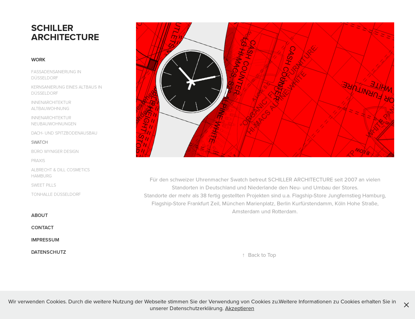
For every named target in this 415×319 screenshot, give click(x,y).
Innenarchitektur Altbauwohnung (51, 105)
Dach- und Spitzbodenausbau (64, 133)
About (39, 215)
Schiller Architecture (65, 32)
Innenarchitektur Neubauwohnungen (53, 121)
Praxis (38, 160)
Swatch (39, 142)
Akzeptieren (239, 308)
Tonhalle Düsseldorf (56, 194)
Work (38, 59)
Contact (42, 227)
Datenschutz (48, 252)
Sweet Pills (43, 185)
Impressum (45, 239)
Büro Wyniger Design (55, 151)
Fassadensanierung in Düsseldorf (56, 75)
